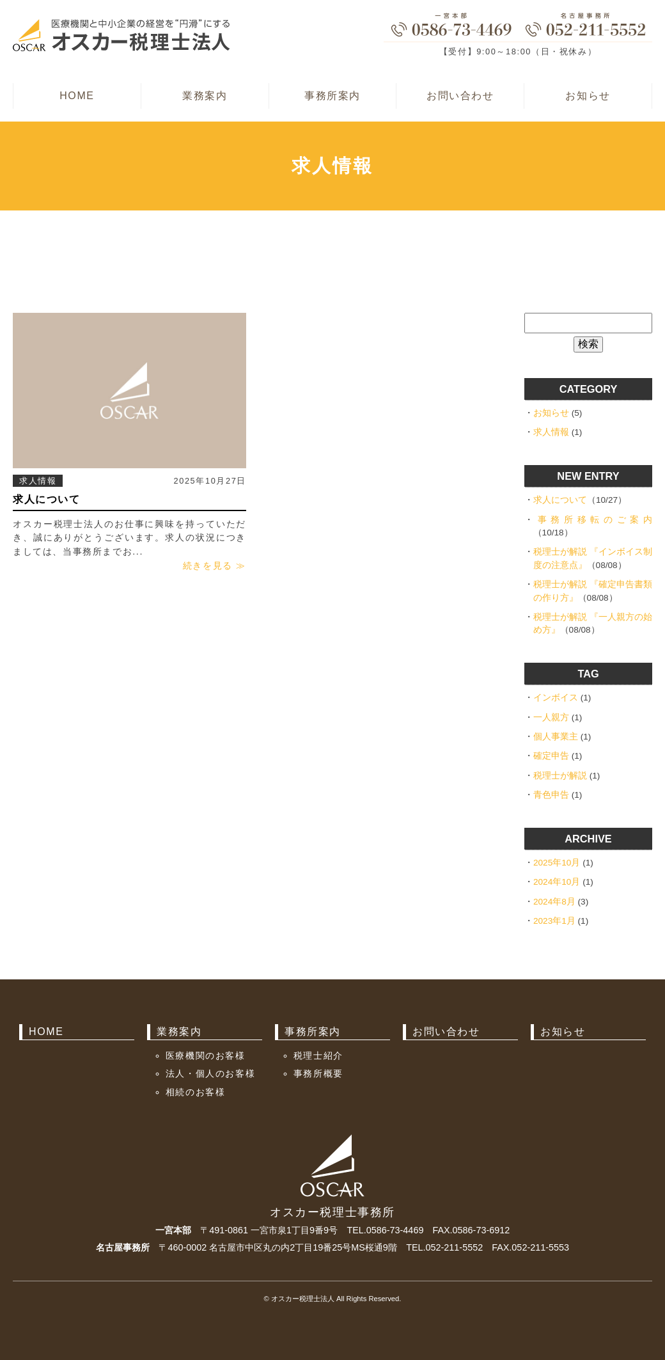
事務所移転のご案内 (595, 520)
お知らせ (587, 95)
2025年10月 (556, 862)
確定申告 (551, 756)
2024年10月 (556, 882)
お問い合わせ (460, 95)
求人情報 (37, 481)
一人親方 (551, 717)
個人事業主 (555, 736)
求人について (47, 499)
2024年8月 (554, 901)
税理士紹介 (318, 1055)
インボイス (555, 697)
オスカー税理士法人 (302, 1298)
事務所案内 (332, 95)
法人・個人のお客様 (210, 1073)
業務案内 (204, 95)
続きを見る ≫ (214, 565)
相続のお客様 (196, 1092)
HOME (76, 95)
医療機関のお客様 (206, 1055)
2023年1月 (554, 921)
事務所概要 (318, 1073)
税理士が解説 (560, 775)
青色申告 (551, 795)
